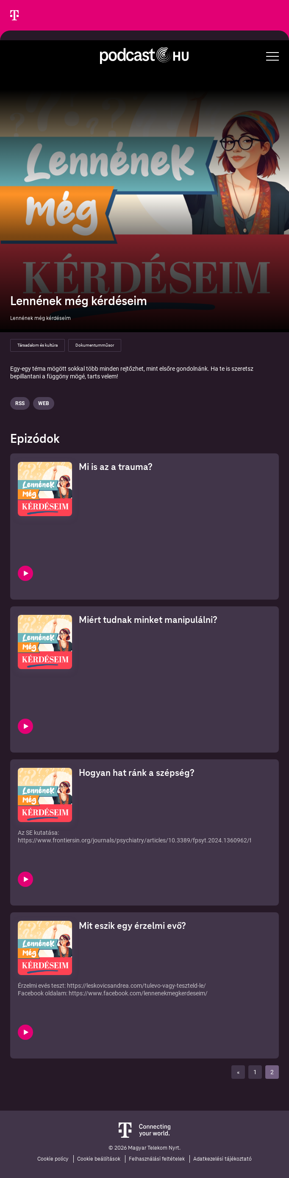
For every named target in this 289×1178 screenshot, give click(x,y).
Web (43, 403)
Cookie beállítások (98, 1159)
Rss (20, 403)
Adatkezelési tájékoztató (222, 1159)
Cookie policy (53, 1159)
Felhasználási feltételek (157, 1159)
